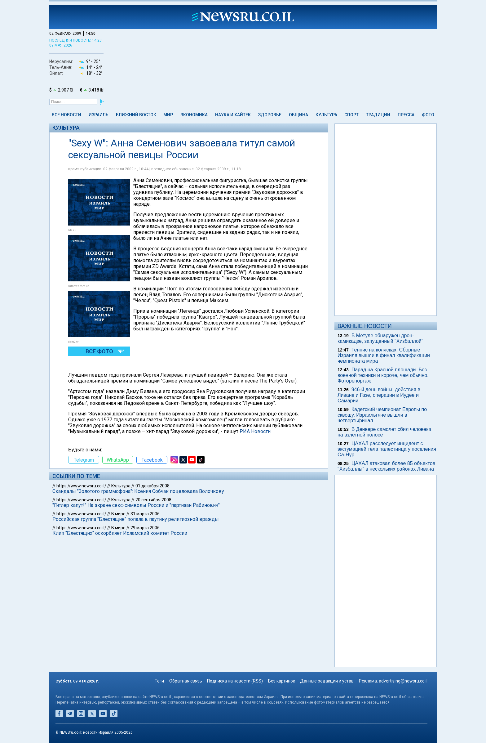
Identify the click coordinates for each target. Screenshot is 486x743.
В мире (118, 513)
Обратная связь (185, 680)
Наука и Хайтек (233, 114)
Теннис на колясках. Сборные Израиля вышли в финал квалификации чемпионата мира (384, 355)
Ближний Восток (136, 114)
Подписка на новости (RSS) (235, 680)
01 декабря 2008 (152, 485)
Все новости (66, 114)
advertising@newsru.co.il (403, 680)
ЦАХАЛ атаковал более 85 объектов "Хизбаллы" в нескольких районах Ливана (386, 466)
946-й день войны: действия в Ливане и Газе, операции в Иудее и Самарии (379, 395)
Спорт (351, 114)
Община (298, 114)
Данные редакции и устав (327, 680)
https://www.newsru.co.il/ (81, 485)
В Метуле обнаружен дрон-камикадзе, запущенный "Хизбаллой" (380, 338)
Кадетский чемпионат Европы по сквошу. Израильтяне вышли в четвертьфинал (382, 415)
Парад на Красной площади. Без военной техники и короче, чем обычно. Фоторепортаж (383, 375)
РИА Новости (255, 431)
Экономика (194, 114)
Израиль (98, 114)
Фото (428, 114)
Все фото (99, 351)
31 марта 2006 (145, 513)
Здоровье (269, 114)
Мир (168, 114)
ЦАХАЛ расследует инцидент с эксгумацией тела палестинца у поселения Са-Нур (387, 449)
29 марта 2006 (145, 527)
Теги (159, 680)
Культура (326, 114)
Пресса (406, 114)
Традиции (378, 114)
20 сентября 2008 (153, 499)
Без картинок (281, 680)
